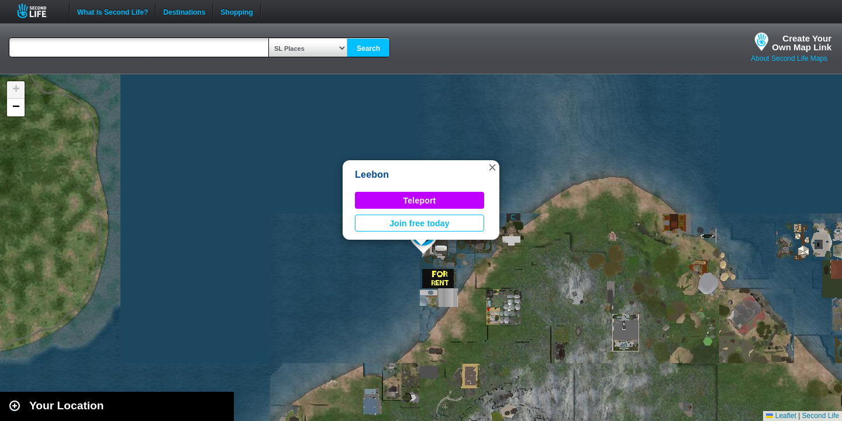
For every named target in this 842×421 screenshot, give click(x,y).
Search (368, 48)
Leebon (372, 175)
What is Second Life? (112, 11)
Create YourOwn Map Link (801, 42)
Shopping (236, 11)
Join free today (419, 223)
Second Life (38, 11)
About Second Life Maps (789, 58)
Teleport (419, 200)
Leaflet (781, 416)
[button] (492, 167)
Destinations (184, 11)
